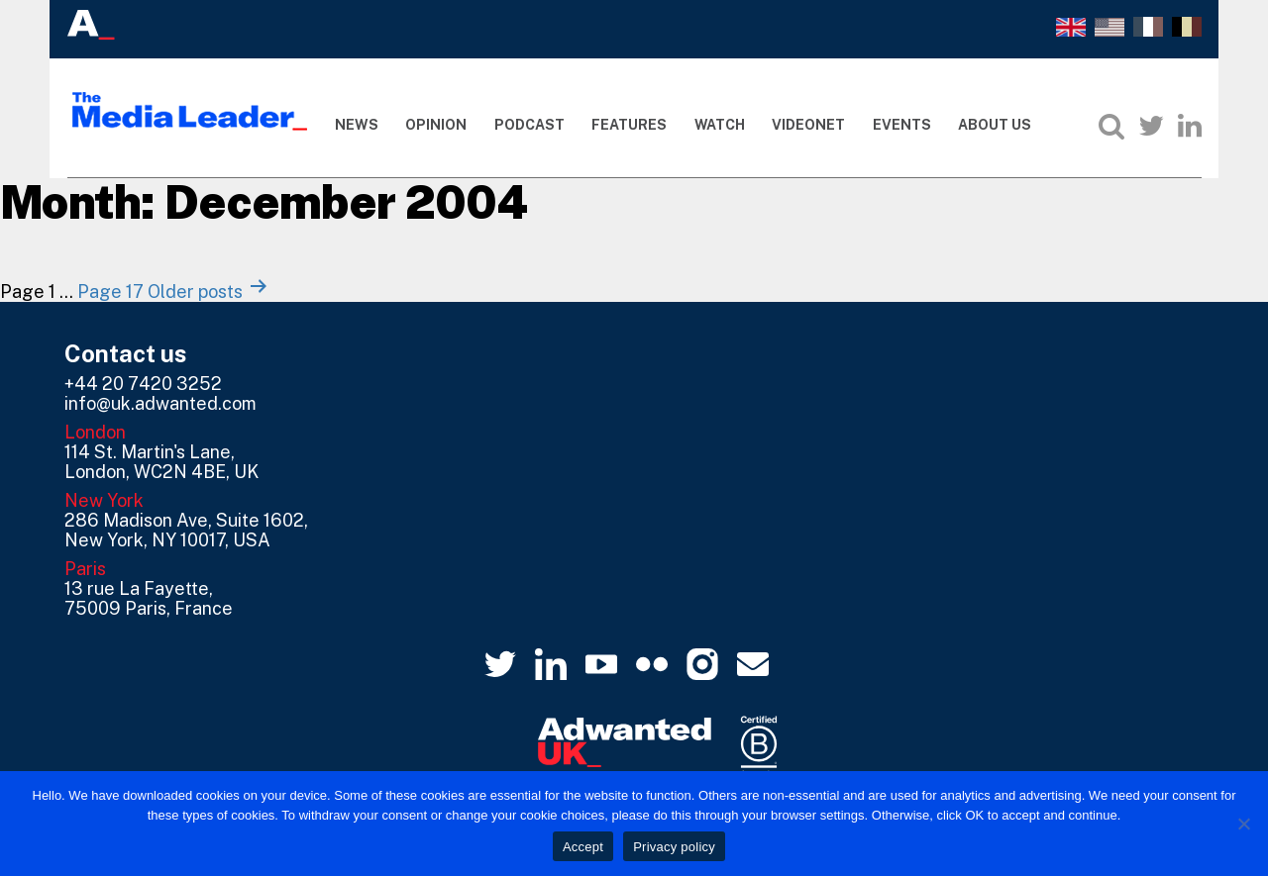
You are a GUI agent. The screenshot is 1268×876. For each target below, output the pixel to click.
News (356, 125)
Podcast (529, 125)
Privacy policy (674, 846)
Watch (719, 125)
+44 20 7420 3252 (143, 383)
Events (902, 125)
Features (629, 125)
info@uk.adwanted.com (160, 403)
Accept (583, 846)
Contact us (125, 353)
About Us (994, 125)
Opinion (436, 125)
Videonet (808, 125)
